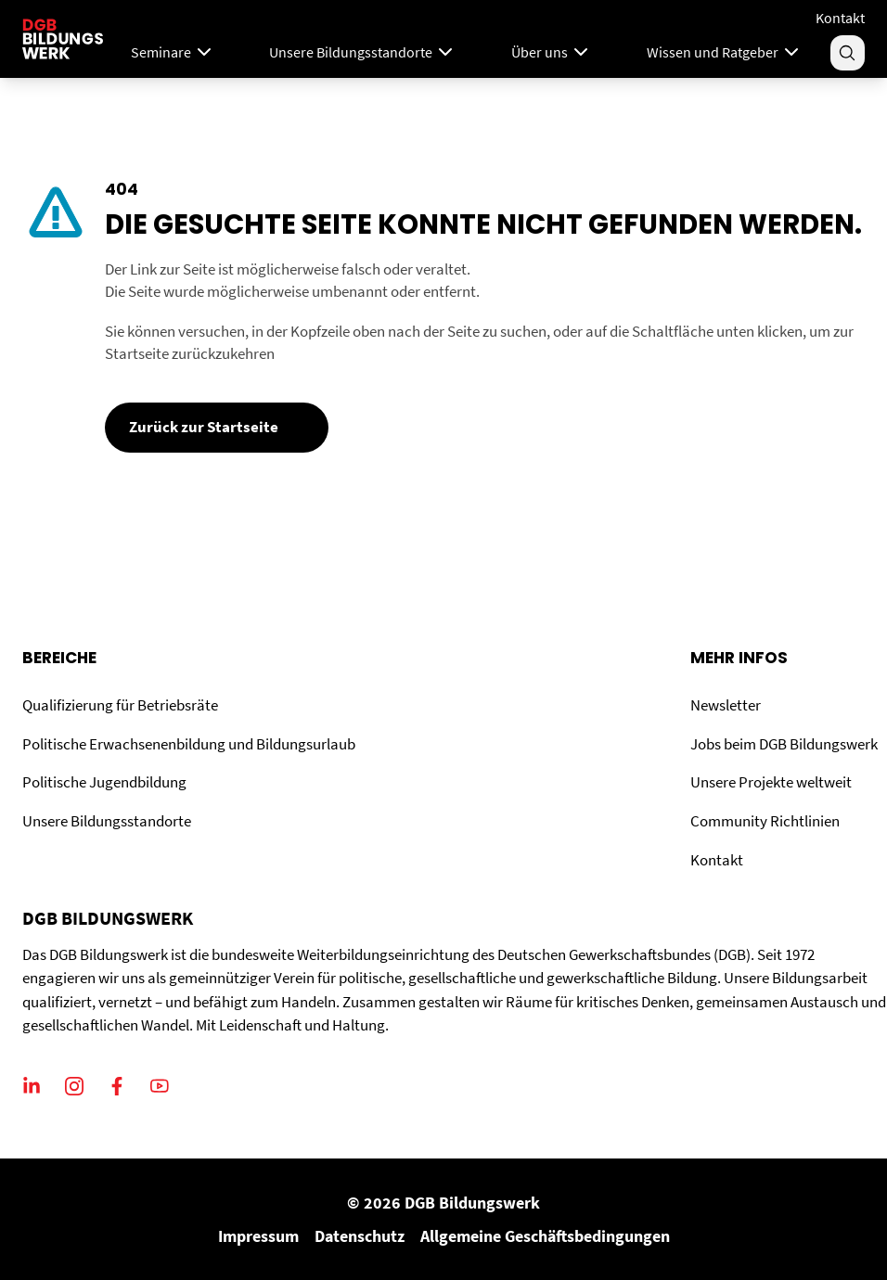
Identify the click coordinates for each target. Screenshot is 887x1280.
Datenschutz (360, 1236)
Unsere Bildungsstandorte (106, 821)
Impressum (258, 1236)
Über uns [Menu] (551, 52)
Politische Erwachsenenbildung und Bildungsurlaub (188, 744)
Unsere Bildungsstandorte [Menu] (362, 52)
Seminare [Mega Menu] (173, 52)
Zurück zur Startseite (203, 426)
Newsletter (725, 705)
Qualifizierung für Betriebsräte (120, 705)
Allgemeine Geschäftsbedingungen (545, 1236)
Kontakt (840, 17)
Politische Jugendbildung (104, 782)
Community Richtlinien (765, 821)
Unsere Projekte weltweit (771, 782)
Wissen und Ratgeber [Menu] (725, 52)
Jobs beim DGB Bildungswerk (784, 744)
